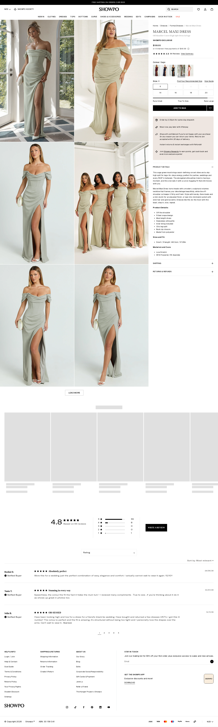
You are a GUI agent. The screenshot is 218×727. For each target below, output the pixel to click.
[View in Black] (173, 71)
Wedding (128, 16)
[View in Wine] (157, 71)
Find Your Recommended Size (189, 81)
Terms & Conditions (12, 671)
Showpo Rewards (171, 151)
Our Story (80, 656)
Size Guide (209, 81)
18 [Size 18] (191, 93)
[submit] (212, 661)
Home (155, 26)
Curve (94, 16)
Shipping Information (49, 656)
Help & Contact (10, 661)
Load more (74, 392)
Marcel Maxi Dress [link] (193, 26)
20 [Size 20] (206, 93)
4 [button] (113, 633)
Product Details (183, 167)
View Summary (187, 54)
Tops (72, 16)
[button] (116, 519)
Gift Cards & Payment (85, 676)
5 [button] (118, 633)
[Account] (205, 9)
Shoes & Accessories (110, 16)
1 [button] (99, 633)
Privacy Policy (10, 676)
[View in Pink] (189, 71)
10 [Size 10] (191, 86)
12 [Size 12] (206, 86)
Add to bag (180, 108)
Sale (178, 16)
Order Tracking (46, 666)
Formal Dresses (176, 26)
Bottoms (83, 16)
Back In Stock (165, 16)
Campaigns (149, 16)
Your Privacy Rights (12, 686)
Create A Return (47, 671)
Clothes (52, 16)
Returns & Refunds (183, 271)
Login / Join (9, 656)
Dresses (63, 16)
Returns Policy (10, 681)
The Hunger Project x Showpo (89, 692)
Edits (138, 16)
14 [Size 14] (160, 93)
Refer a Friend (82, 686)
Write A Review (156, 528)
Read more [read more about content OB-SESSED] (67, 623)
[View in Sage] (181, 71)
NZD (7, 9)
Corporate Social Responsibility (89, 671)
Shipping (183, 263)
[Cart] (212, 9)
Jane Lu (79, 681)
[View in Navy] (165, 71)
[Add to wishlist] (210, 108)
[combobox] (109, 552)
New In (41, 16)
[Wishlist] (198, 9)
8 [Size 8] (175, 86)
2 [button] (104, 633)
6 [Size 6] (160, 86)
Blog (78, 661)
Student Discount (11, 692)
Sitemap (8, 697)
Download (129, 682)
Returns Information (48, 661)
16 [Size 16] (175, 93)
